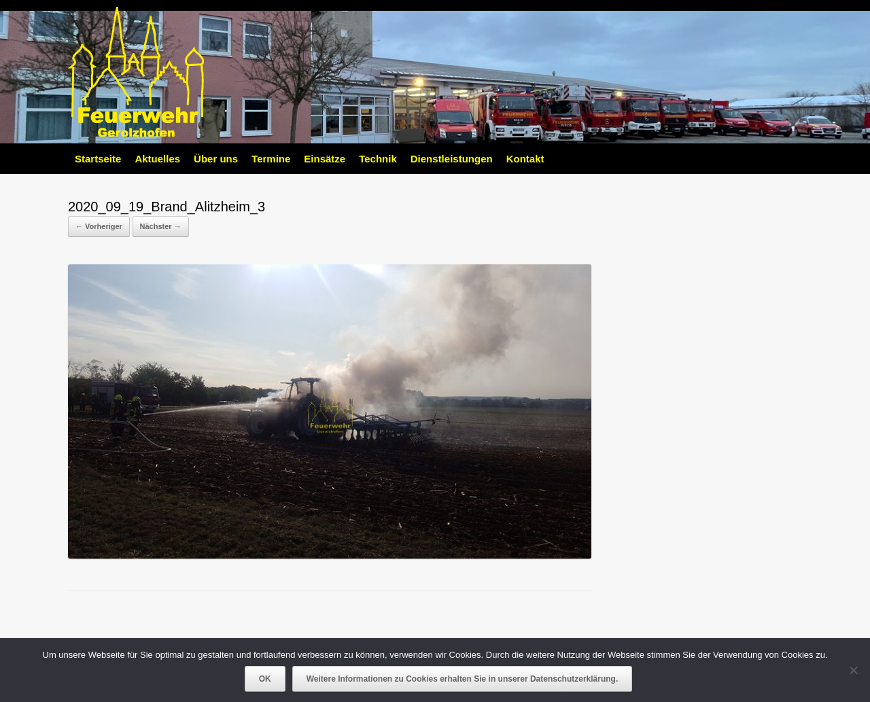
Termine (270, 158)
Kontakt (525, 158)
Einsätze (324, 158)
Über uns (216, 158)
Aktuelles (157, 158)
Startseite (98, 158)
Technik (378, 158)
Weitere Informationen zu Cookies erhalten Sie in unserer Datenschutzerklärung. (463, 679)
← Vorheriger (98, 226)
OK (265, 679)
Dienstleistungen (452, 158)
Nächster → (160, 226)
